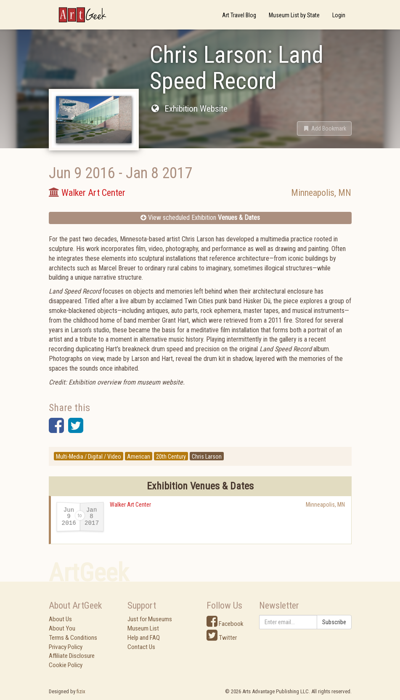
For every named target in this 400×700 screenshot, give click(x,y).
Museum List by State (294, 15)
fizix (81, 691)
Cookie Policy (65, 665)
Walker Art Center (130, 504)
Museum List (143, 628)
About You (62, 628)
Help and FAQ (143, 637)
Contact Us (141, 647)
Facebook (225, 624)
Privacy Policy (65, 647)
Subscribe (334, 622)
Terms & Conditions (73, 637)
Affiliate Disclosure (72, 656)
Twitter (222, 637)
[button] (324, 128)
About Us (60, 619)
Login (338, 15)
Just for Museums (149, 619)
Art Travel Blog (239, 15)
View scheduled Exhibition (200, 218)
